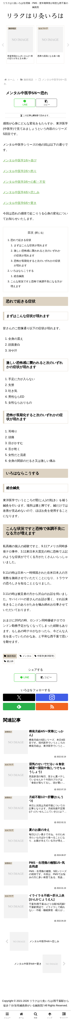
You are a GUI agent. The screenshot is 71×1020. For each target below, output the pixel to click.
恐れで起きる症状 (21, 240)
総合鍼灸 (19, 276)
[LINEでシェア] (24, 103)
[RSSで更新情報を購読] (52, 706)
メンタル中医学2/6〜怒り (20, 171)
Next (68, 45)
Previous (3, 45)
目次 (31, 232)
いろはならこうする (22, 270)
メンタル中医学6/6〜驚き (20, 202)
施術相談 (10, 656)
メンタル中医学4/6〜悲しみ (21, 192)
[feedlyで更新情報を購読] (19, 706)
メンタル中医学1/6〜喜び (20, 160)
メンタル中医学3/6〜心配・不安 (24, 181)
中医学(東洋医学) (44, 656)
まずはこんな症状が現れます (30, 245)
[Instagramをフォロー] (52, 697)
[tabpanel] (20, 44)
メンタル (25, 656)
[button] (46, 103)
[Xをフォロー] (19, 697)
